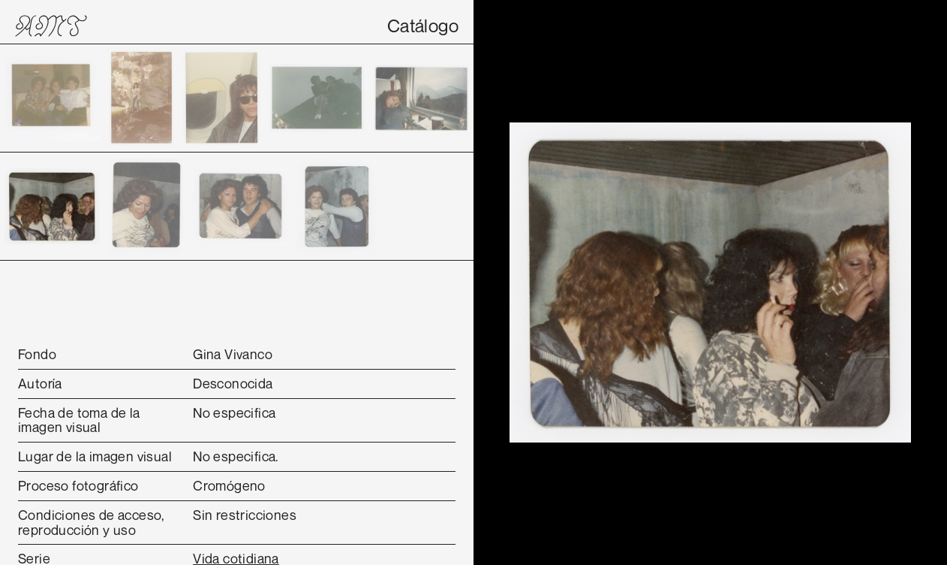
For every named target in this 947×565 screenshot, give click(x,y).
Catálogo (422, 25)
